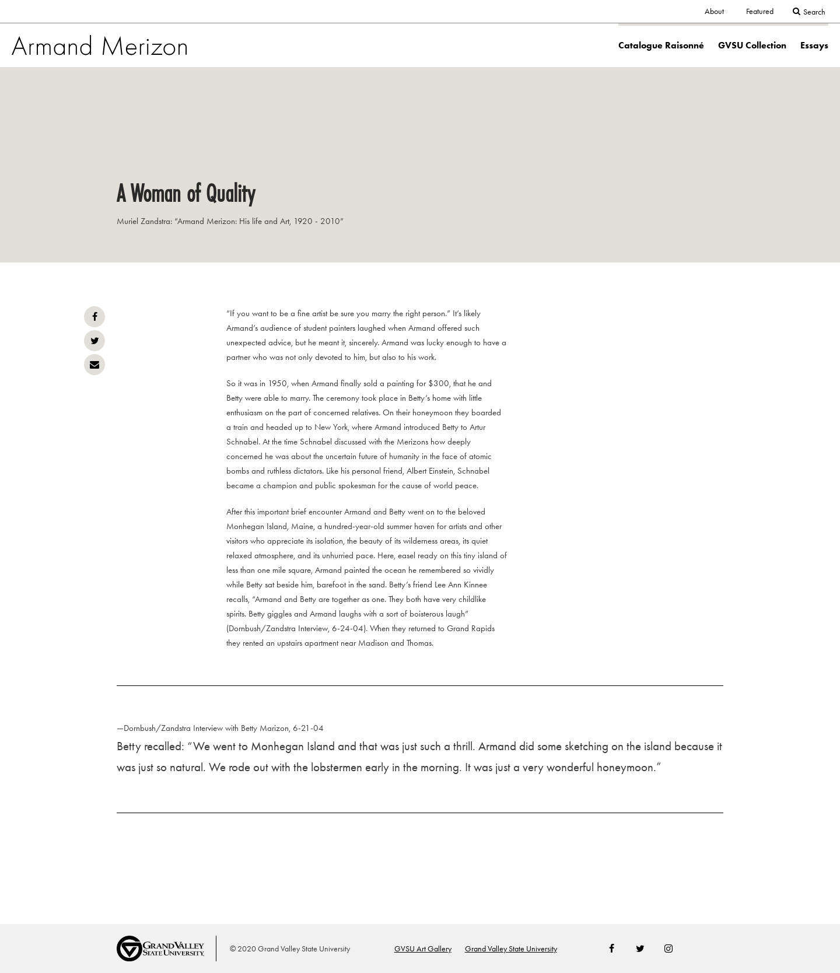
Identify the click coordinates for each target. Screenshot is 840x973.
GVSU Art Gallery (423, 949)
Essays (814, 45)
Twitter (94, 340)
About (714, 11)
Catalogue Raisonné (661, 45)
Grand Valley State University (511, 949)
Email (94, 364)
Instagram (668, 948)
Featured (760, 11)
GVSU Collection (752, 45)
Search (814, 12)
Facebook (94, 316)
